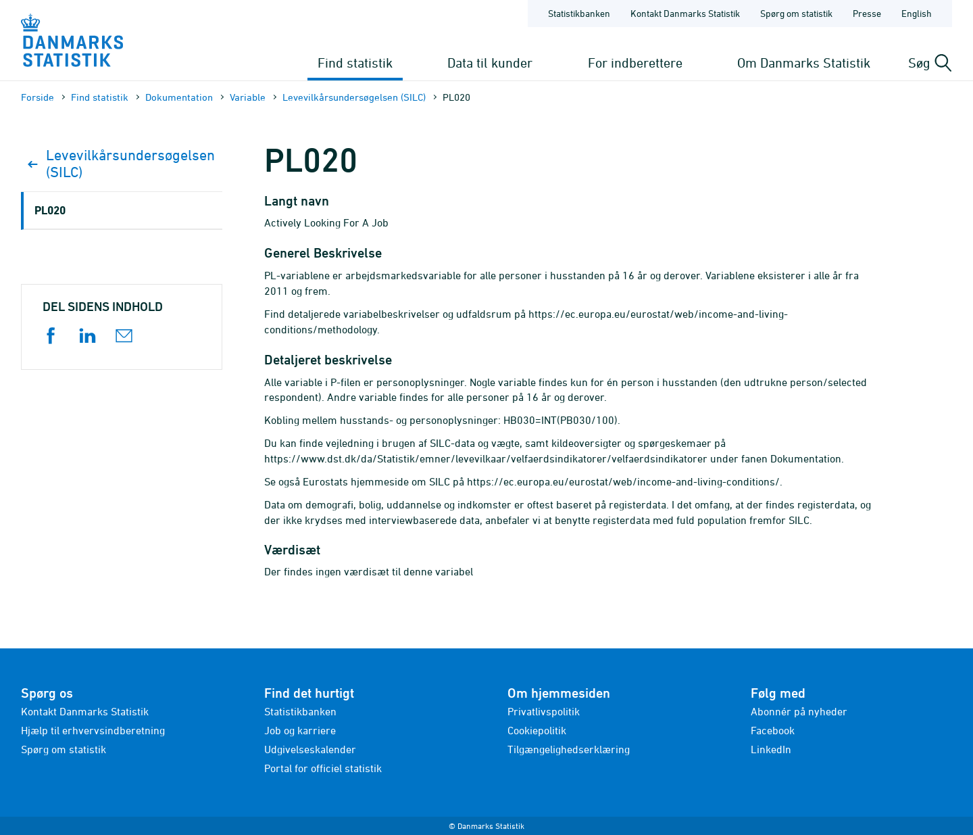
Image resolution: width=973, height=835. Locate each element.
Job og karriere (300, 730)
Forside (37, 97)
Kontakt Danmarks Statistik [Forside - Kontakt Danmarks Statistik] (685, 13)
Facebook (773, 730)
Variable (248, 97)
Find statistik (355, 62)
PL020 (50, 210)
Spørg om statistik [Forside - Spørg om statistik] (796, 13)
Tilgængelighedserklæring (568, 749)
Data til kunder (489, 62)
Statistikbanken (579, 13)
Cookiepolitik (536, 730)
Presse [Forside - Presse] (867, 13)
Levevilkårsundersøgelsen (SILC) (354, 97)
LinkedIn (771, 749)
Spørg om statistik (63, 749)
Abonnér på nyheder (799, 711)
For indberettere (635, 62)
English (916, 13)
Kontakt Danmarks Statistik (85, 711)
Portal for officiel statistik (323, 768)
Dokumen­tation (179, 97)
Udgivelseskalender (310, 749)
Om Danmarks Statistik (803, 62)
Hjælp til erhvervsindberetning (93, 730)
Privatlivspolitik (543, 711)
